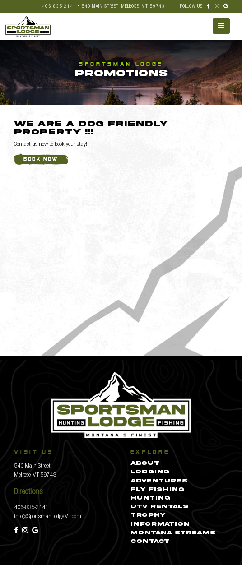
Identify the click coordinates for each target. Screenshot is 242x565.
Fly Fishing (157, 489)
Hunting (150, 498)
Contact (149, 541)
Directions (28, 491)
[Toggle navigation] (221, 26)
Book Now (40, 159)
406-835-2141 (31, 506)
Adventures (158, 481)
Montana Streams (172, 533)
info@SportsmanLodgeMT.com (47, 515)
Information (160, 524)
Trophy (148, 515)
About (144, 463)
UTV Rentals (159, 506)
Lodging (149, 472)
